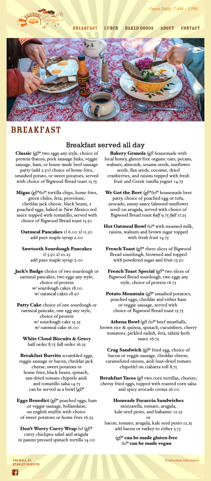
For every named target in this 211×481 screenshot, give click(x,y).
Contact (190, 28)
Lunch (111, 28)
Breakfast (85, 28)
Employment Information (182, 460)
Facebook (15, 473)
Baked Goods (139, 28)
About (167, 28)
